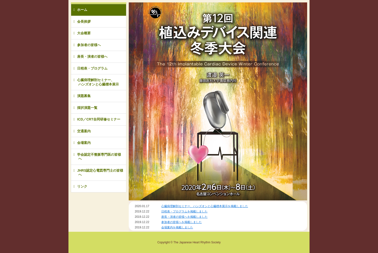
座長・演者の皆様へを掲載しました (184, 216)
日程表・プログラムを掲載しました (184, 211)
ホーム (82, 10)
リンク (82, 186)
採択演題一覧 (87, 108)
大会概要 (84, 33)
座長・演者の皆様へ (92, 56)
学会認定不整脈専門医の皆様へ (99, 157)
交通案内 (84, 131)
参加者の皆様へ (89, 45)
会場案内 (84, 143)
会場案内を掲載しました (177, 227)
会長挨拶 (84, 21)
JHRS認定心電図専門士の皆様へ (100, 173)
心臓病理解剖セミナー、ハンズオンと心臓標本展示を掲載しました (204, 206)
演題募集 (84, 96)
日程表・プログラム (92, 68)
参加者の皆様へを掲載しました (181, 222)
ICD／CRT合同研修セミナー (98, 119)
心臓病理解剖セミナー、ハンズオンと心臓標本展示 (98, 82)
